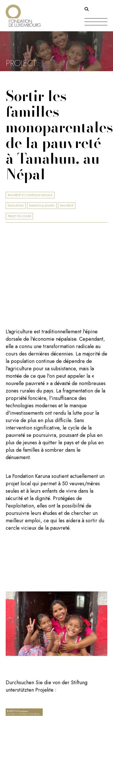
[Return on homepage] (23, 13)
